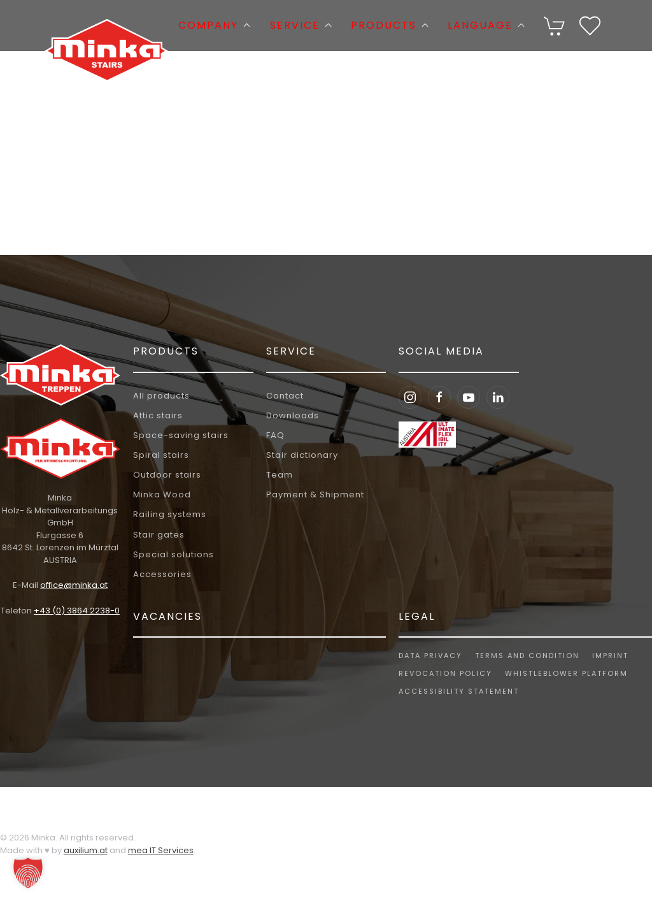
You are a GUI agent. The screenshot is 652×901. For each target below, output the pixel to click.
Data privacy (429, 655)
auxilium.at (86, 850)
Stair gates (159, 535)
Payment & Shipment (315, 494)
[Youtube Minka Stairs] (468, 397)
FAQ (275, 435)
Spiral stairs (161, 455)
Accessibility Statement (457, 691)
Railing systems (169, 514)
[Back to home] (106, 25)
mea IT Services (161, 850)
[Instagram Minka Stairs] (410, 397)
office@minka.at (72, 585)
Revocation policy (444, 673)
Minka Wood (162, 494)
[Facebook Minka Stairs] (439, 397)
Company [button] (214, 25)
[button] (555, 26)
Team (279, 475)
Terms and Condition (526, 655)
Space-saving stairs (181, 435)
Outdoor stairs (167, 475)
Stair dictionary (302, 455)
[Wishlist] (590, 24)
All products (161, 396)
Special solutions (173, 554)
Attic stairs (158, 415)
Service (291, 351)
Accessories (162, 574)
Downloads (292, 415)
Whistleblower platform (565, 673)
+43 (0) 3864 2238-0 (75, 610)
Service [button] (301, 25)
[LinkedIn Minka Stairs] (497, 397)
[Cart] (555, 24)
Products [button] (390, 25)
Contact (285, 396)
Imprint (609, 655)
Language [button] (486, 25)
